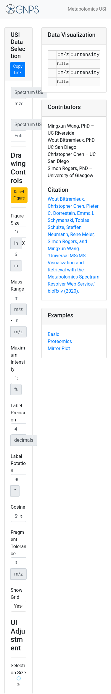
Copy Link (17, 69)
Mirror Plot (59, 348)
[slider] (19, 678)
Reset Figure (19, 194)
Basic (53, 334)
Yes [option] (18, 606)
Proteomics (60, 341)
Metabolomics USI (87, 9)
